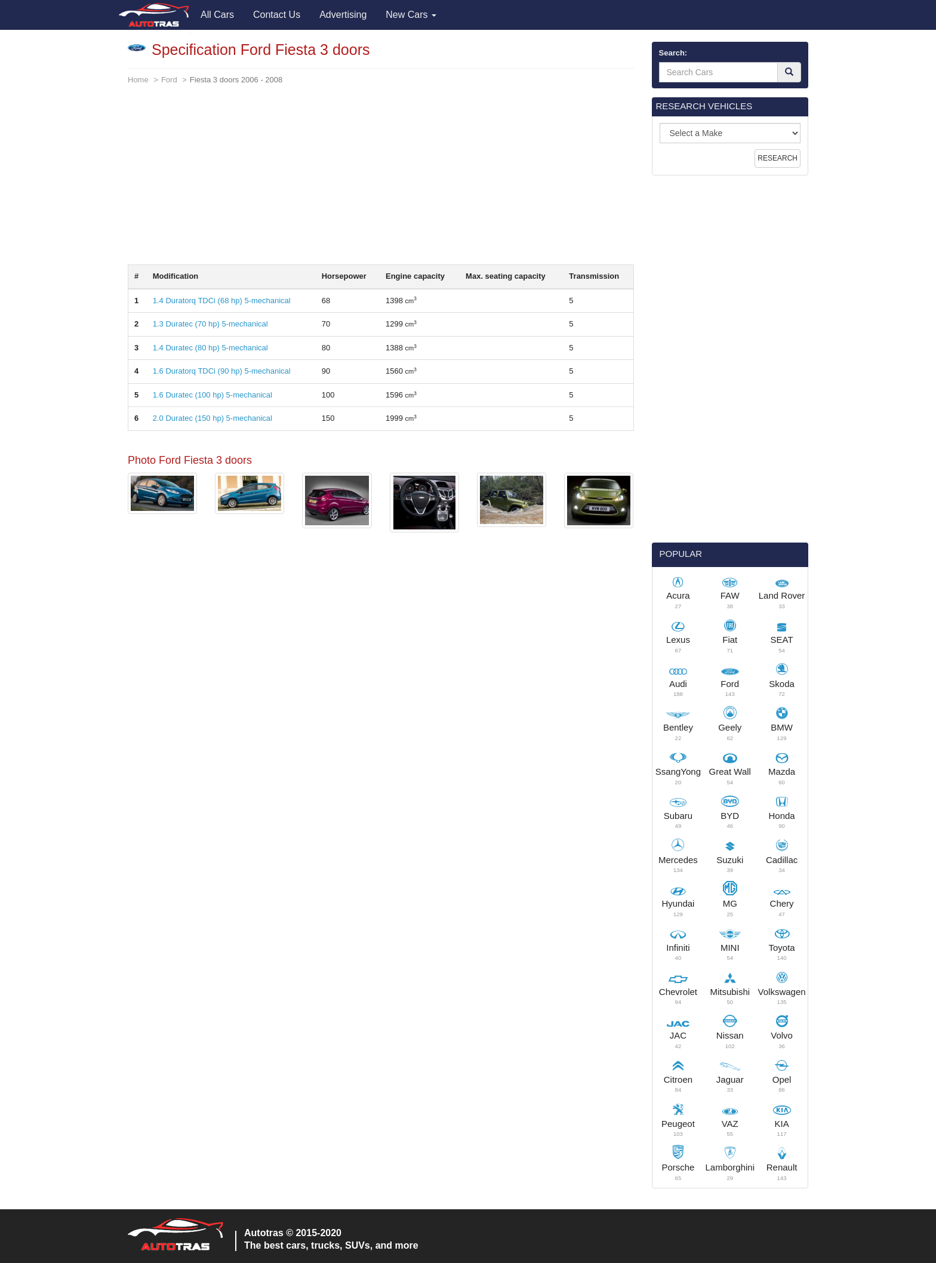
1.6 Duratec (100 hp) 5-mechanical (212, 394)
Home (138, 79)
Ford (169, 79)
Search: (673, 52)
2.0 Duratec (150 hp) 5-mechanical (212, 418)
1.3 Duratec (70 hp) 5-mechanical (210, 323)
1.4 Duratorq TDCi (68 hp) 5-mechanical (222, 300)
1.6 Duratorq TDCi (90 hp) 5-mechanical (222, 370)
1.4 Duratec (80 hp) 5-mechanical (210, 347)
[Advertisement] (381, 180)
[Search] (789, 72)
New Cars (411, 15)
